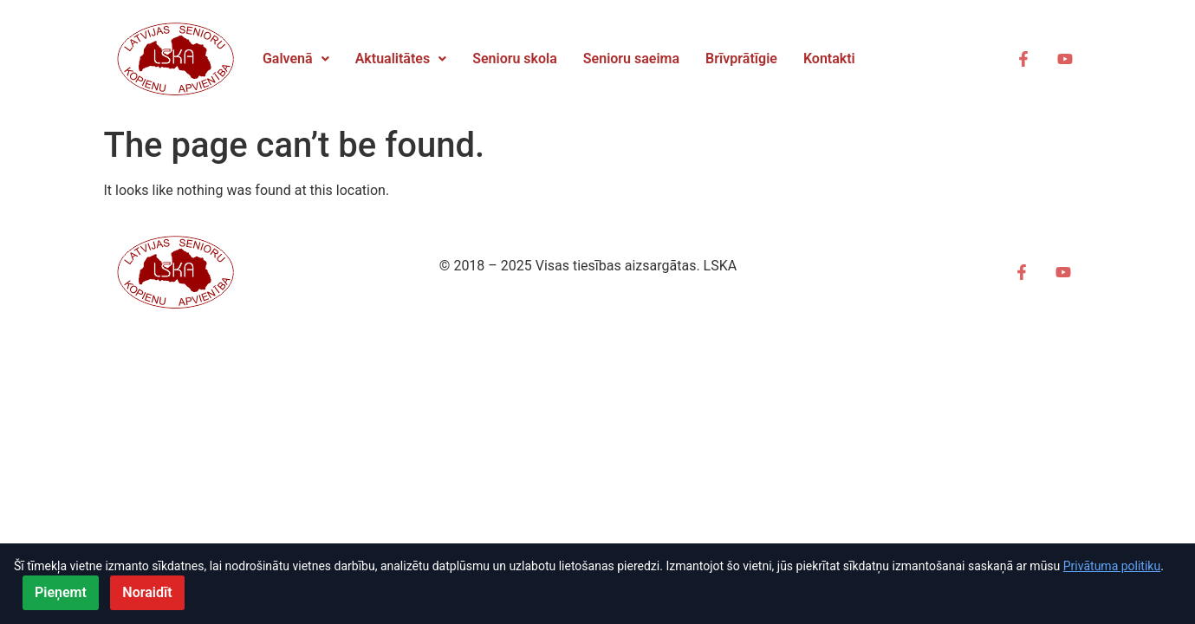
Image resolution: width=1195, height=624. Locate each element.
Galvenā (296, 58)
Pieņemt (61, 592)
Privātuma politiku (1111, 566)
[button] (296, 59)
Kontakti (829, 58)
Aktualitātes (401, 58)
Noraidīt (147, 592)
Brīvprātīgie (741, 58)
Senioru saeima (631, 58)
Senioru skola (514, 58)
